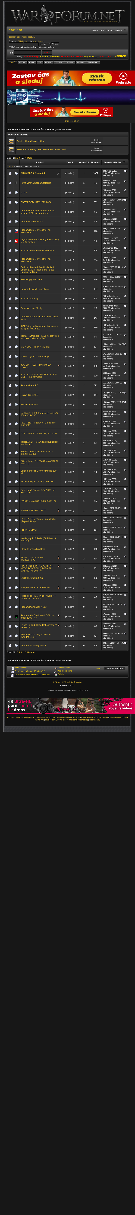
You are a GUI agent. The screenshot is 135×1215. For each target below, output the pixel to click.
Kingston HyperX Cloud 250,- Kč (37, 481)
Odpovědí (84, 162)
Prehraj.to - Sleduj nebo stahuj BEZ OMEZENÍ (41, 149)
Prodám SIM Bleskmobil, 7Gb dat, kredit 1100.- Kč (38, 616)
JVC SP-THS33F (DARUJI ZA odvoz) (36, 366)
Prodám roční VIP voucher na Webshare (35, 231)
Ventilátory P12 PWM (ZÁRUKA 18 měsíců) (38, 539)
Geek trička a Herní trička (30, 141)
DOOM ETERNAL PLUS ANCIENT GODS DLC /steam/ (38, 597)
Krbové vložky (94, 720)
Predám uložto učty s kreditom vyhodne (36, 635)
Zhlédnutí (95, 162)
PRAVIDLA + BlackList (33, 173)
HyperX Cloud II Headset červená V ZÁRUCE (38, 626)
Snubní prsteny (115, 717)
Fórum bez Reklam (71, 121)
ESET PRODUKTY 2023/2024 (36, 202)
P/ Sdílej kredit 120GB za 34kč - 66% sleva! (39, 317)
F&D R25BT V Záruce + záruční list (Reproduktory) (38, 520)
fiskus (11, 166)
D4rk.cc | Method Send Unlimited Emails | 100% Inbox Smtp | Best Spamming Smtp (37, 269)
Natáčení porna (63, 717)
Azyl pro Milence (27, 717)
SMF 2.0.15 (56, 682)
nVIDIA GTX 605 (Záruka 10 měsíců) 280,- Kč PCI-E (39, 414)
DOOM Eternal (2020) (32, 578)
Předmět (40, 162)
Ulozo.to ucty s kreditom (33, 549)
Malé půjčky (50, 720)
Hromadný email (13, 717)
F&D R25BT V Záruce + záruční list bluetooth (38, 423)
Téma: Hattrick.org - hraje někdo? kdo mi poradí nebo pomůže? (40, 337)
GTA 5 (24, 192)
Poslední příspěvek (114, 162)
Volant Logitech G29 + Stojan (35, 356)
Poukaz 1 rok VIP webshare (35, 289)
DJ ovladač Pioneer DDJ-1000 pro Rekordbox (38, 491)
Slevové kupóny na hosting (66, 720)
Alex (68, 129)
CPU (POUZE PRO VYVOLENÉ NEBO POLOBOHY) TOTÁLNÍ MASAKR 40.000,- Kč (37, 568)
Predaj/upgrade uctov (31, 279)
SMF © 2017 (66, 682)
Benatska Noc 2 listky (31, 308)
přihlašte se (22, 41)
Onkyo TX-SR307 (29, 395)
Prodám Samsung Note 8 (33, 645)
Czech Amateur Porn (89, 717)
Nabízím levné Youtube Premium (37, 250)
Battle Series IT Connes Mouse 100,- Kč (39, 472)
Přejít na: (99, 668)
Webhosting (83, 720)
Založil (69, 162)
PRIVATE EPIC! (29, 530)
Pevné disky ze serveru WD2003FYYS (32, 558)
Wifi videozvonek (29, 404)
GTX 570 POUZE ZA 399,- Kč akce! (39, 433)
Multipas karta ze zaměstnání (35, 587)
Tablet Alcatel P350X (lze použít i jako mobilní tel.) (39, 443)
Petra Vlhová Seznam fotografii (36, 183)
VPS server (103, 717)
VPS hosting (75, 717)
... (23, 158)
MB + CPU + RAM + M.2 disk (35, 346)
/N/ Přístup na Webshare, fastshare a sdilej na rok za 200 (39, 327)
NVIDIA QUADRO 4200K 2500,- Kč (38, 501)
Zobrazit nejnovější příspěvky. (22, 37)
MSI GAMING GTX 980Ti (33, 510)
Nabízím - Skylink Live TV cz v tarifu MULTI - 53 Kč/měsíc (39, 375)
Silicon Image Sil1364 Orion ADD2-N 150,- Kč (39, 462)
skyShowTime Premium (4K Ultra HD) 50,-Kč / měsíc (40, 240)
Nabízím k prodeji (29, 298)
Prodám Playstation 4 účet (34, 607)
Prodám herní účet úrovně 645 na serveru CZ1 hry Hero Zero (37, 211)
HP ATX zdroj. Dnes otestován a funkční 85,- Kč (37, 452)
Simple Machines (76, 682)
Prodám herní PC (29, 385)
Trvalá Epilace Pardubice (45, 717)
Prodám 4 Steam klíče (32, 221)
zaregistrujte (38, 41)
